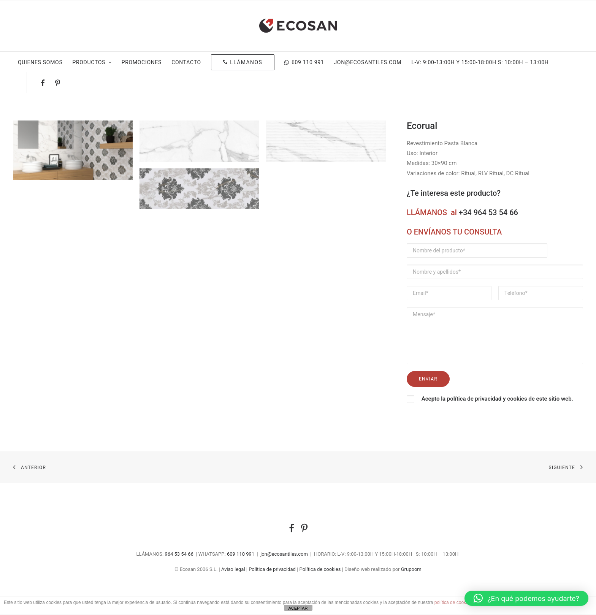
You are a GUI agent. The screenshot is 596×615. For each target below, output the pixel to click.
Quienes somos (40, 62)
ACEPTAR (298, 608)
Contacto (186, 62)
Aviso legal (233, 569)
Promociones (142, 62)
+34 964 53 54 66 (488, 212)
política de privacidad (474, 398)
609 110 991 (304, 62)
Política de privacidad (272, 569)
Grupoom (411, 569)
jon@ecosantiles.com (367, 62)
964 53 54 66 (179, 554)
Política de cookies (320, 569)
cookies (517, 398)
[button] (526, 598)
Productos (91, 62)
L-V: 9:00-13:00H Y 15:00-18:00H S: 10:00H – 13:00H (479, 62)
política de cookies (453, 602)
